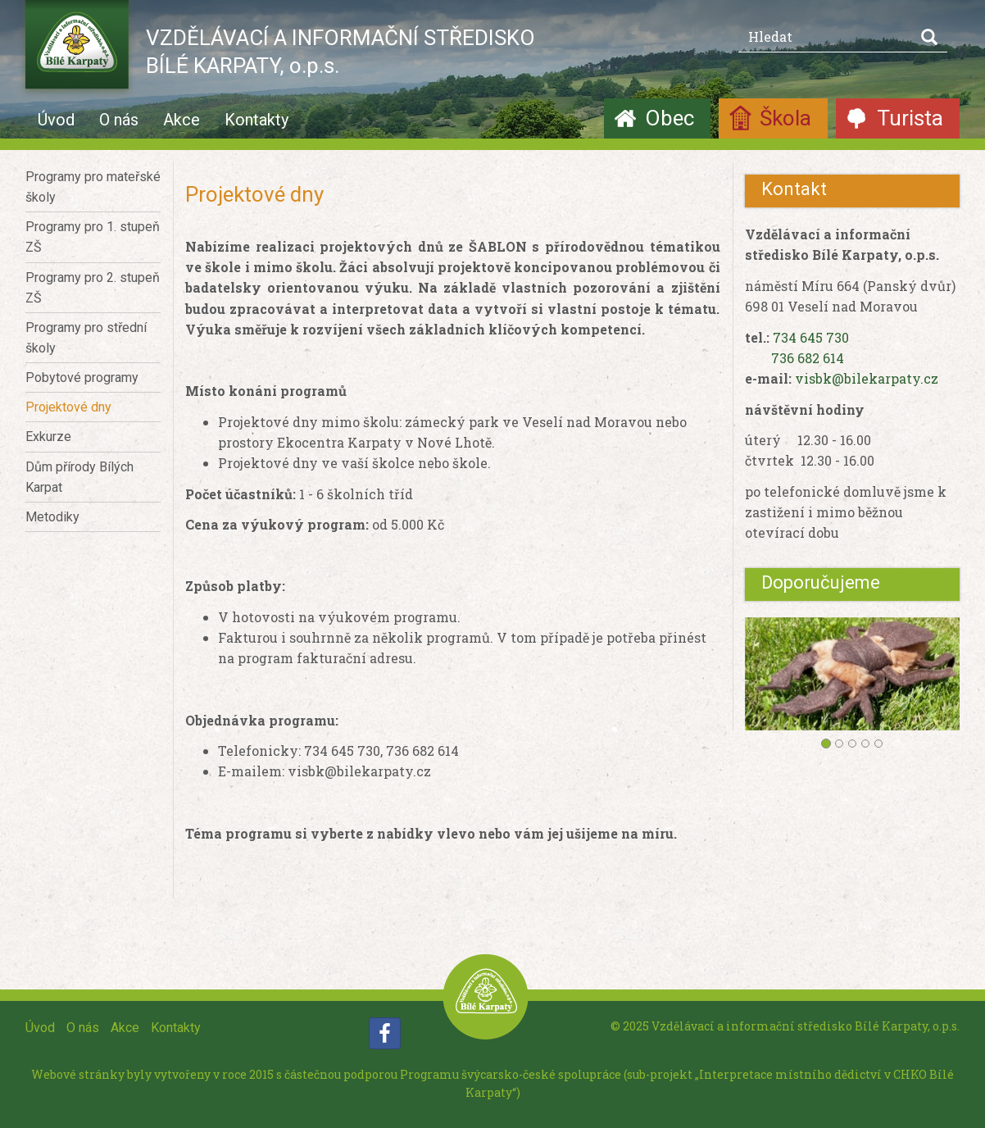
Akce (181, 120)
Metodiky (52, 517)
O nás (118, 120)
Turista (910, 118)
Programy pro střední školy (86, 338)
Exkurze (48, 436)
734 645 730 (811, 337)
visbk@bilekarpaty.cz (866, 378)
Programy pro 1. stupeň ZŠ (92, 237)
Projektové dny (68, 407)
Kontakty (256, 120)
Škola (785, 118)
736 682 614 (807, 357)
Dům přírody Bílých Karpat (79, 477)
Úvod (56, 120)
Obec (669, 118)
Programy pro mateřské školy (93, 187)
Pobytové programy (81, 377)
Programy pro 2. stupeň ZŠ (92, 288)
